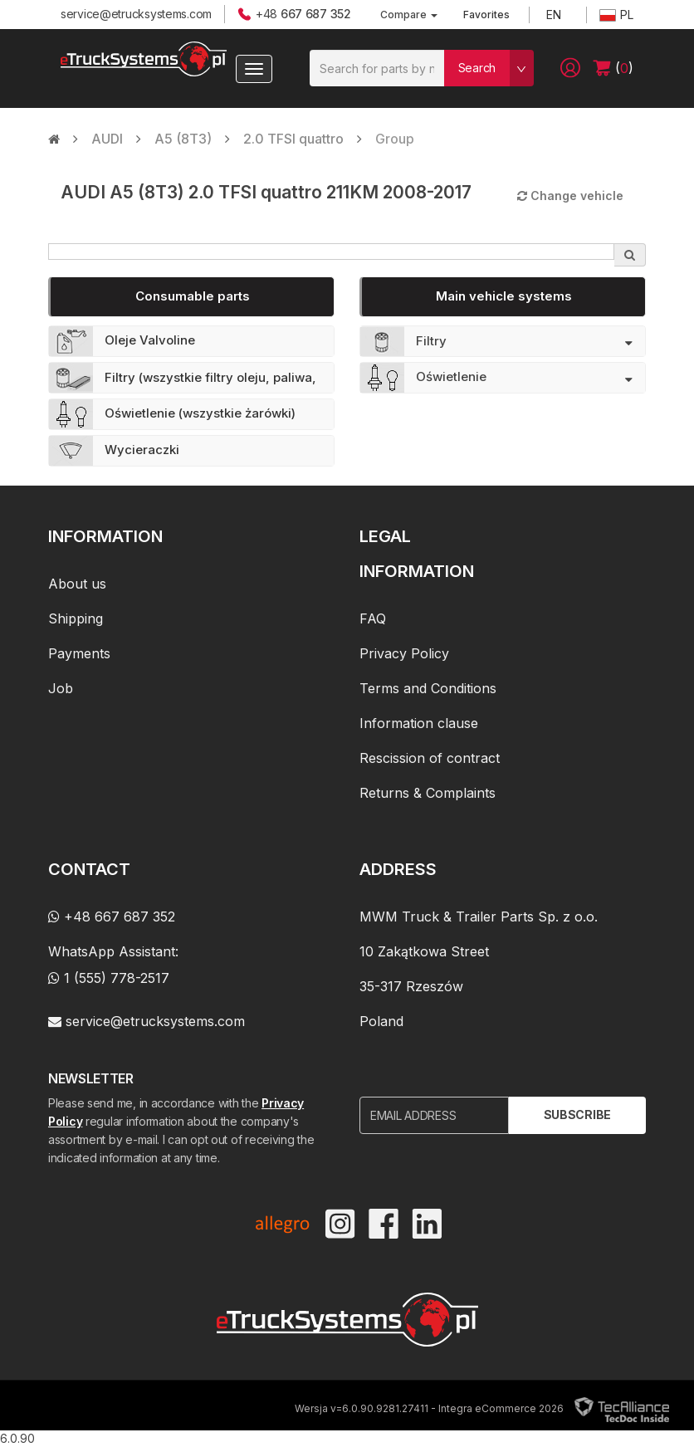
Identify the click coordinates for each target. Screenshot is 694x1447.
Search (477, 68)
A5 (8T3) (183, 138)
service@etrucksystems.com (136, 14)
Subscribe (577, 1114)
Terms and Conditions (427, 688)
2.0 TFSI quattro (293, 138)
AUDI (107, 138)
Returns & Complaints (427, 793)
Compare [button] (408, 14)
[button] (570, 67)
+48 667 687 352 (111, 916)
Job (60, 688)
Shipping (75, 618)
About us (77, 583)
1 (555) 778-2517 (108, 978)
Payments (79, 653)
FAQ (372, 618)
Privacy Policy (404, 653)
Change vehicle (570, 195)
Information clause (418, 723)
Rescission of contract (429, 758)
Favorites (486, 14)
